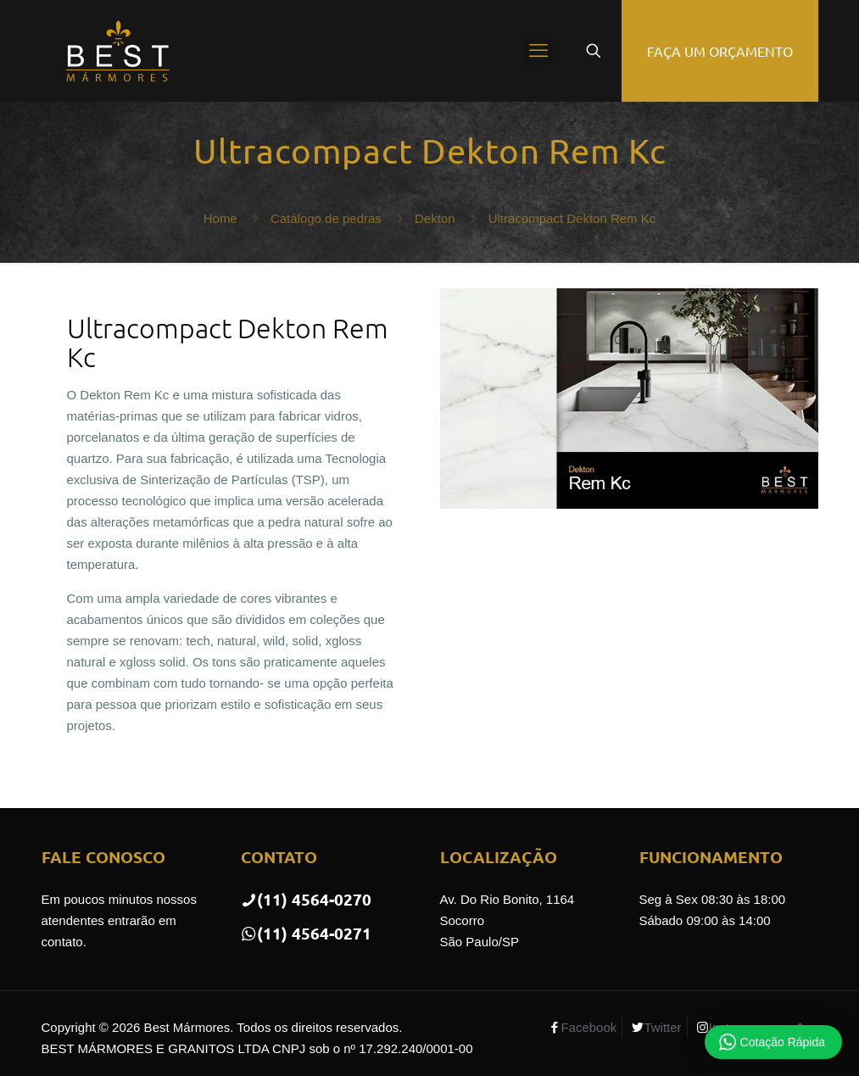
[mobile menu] (538, 50)
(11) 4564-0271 (306, 933)
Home (220, 218)
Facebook (588, 1027)
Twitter (662, 1027)
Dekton (435, 218)
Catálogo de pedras (326, 218)
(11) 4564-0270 (306, 899)
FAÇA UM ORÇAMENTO (720, 50)
